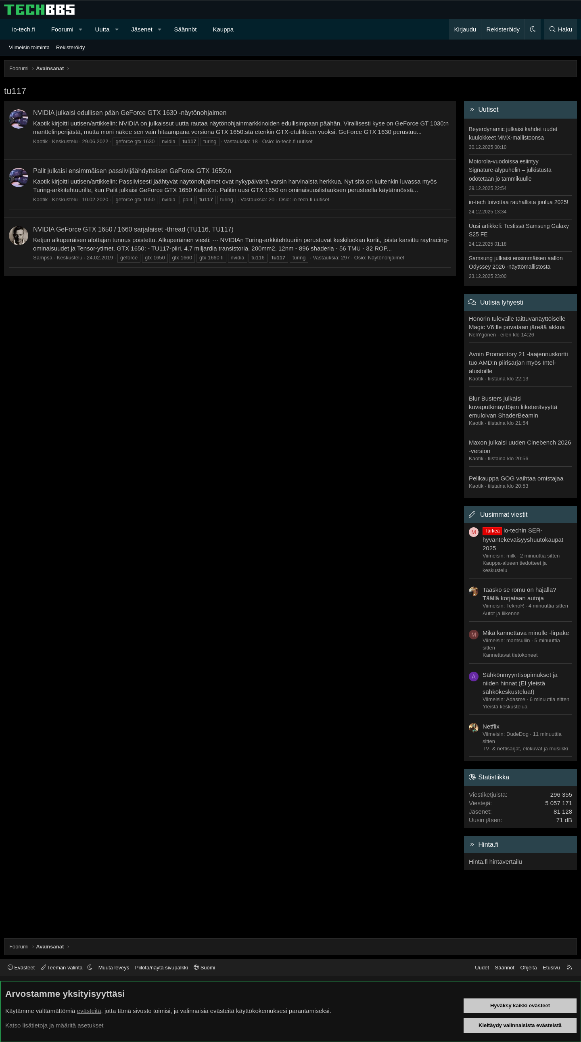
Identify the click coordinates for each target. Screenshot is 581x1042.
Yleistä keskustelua (505, 707)
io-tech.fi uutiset (294, 141)
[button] (80, 29)
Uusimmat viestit (503, 514)
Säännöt (185, 29)
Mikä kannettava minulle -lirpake (526, 632)
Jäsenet (142, 29)
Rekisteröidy (70, 47)
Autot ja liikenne (501, 613)
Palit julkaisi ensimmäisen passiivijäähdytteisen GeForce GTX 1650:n (132, 170)
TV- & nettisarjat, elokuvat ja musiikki (525, 748)
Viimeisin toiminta (29, 47)
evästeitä (89, 1010)
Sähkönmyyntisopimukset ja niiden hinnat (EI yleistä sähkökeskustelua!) (520, 683)
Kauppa (223, 29)
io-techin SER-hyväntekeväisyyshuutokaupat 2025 (523, 539)
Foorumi (62, 29)
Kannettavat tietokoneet (510, 655)
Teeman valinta (62, 968)
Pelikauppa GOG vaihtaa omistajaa (516, 478)
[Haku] (560, 29)
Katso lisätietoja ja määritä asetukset (54, 1025)
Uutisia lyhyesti (501, 302)
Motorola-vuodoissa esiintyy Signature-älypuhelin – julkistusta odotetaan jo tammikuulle (510, 170)
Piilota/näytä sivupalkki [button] (161, 968)
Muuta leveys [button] (114, 968)
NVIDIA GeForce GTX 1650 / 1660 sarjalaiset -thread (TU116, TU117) (133, 229)
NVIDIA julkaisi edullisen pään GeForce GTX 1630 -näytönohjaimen (129, 112)
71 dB (564, 819)
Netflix (491, 726)
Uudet (482, 968)
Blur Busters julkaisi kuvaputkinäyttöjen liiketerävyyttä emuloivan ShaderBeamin (513, 407)
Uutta (102, 29)
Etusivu (551, 968)
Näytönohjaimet (386, 258)
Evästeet (21, 968)
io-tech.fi (23, 29)
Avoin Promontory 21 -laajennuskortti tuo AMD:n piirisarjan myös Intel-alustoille (518, 362)
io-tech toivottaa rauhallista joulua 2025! (518, 202)
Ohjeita (528, 968)
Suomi (204, 968)
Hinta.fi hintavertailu (495, 861)
